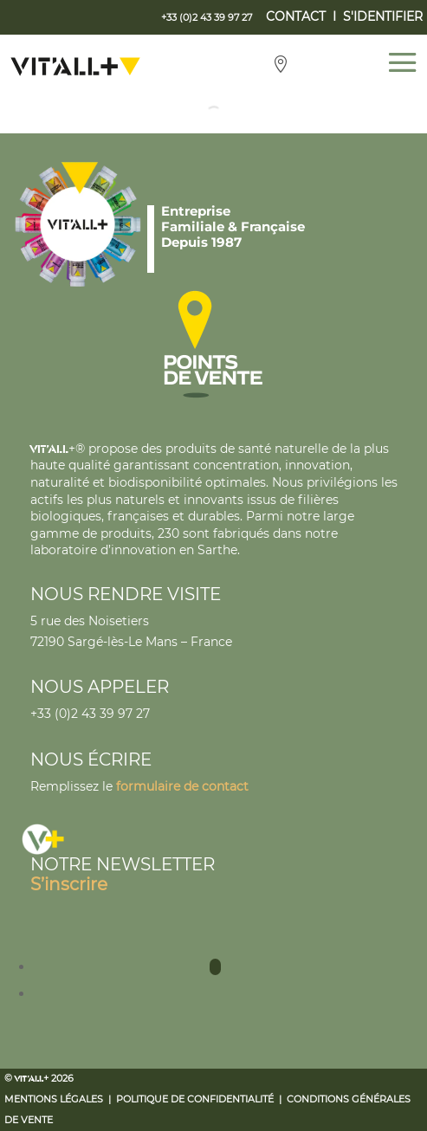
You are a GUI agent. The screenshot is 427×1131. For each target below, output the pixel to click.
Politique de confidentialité (195, 1099)
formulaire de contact (182, 786)
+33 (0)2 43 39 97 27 (90, 713)
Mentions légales (53, 1099)
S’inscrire (68, 884)
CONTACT (296, 16)
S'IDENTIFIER (383, 16)
